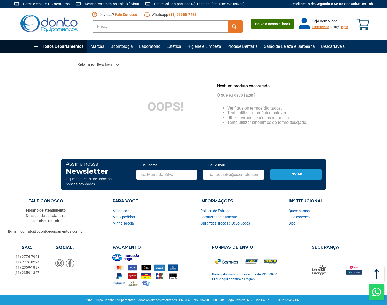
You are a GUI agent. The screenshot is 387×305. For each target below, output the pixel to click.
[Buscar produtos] (235, 26)
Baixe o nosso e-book (272, 24)
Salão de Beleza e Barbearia (289, 46)
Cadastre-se (320, 27)
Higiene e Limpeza (204, 46)
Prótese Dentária (242, 46)
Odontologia (121, 46)
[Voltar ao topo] (376, 274)
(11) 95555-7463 (182, 14)
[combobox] (167, 26)
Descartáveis (333, 46)
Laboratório (149, 46)
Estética (174, 46)
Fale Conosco (126, 14)
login (344, 27)
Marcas (97, 46)
